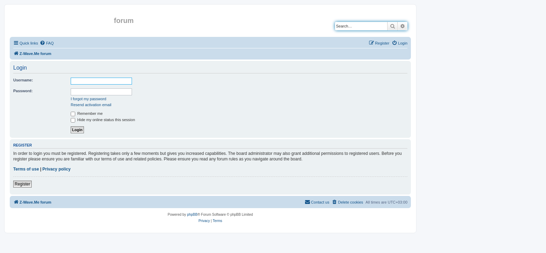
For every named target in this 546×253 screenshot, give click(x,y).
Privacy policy (56, 169)
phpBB (192, 214)
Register (22, 184)
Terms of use (26, 169)
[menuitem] (47, 43)
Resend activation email (91, 105)
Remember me (87, 113)
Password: (23, 91)
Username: (23, 80)
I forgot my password (88, 99)
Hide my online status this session (103, 120)
